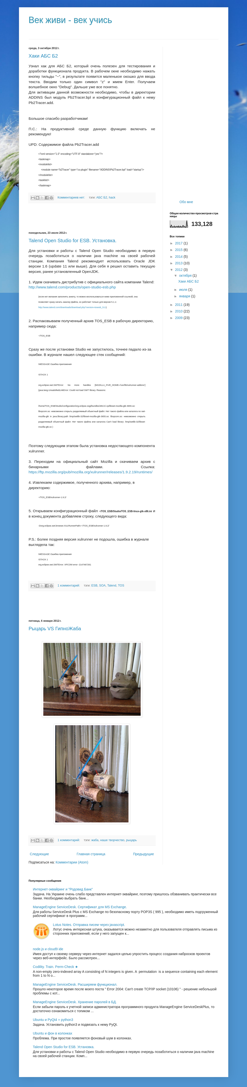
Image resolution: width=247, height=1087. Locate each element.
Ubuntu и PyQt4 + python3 (53, 1020)
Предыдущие (143, 854)
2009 (179, 318)
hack (112, 197)
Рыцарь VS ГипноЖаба (55, 628)
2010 (179, 311)
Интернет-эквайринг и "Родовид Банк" (63, 889)
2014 (179, 257)
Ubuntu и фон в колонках (52, 1033)
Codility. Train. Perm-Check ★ (55, 967)
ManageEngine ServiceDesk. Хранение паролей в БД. (75, 1002)
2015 (179, 250)
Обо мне (186, 202)
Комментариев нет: (72, 197)
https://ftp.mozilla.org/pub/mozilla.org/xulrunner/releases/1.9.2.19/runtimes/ (91, 472)
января (185, 296)
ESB (94, 585)
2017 (179, 243)
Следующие (39, 854)
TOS (121, 585)
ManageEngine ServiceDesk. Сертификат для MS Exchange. (80, 907)
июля (183, 290)
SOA (102, 585)
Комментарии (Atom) (72, 862)
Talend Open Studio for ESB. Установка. (73, 240)
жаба (94, 840)
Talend (111, 585)
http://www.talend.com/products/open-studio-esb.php (72, 287)
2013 (179, 263)
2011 (179, 305)
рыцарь (131, 840)
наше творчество (112, 840)
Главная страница (91, 854)
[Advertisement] (92, 217)
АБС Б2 (101, 197)
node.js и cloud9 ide (48, 949)
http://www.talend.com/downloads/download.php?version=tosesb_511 (72, 307)
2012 (179, 270)
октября (185, 275)
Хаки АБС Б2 (43, 56)
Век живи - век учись (70, 20)
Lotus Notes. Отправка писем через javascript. (89, 925)
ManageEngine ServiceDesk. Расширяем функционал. (75, 984)
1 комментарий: (69, 585)
